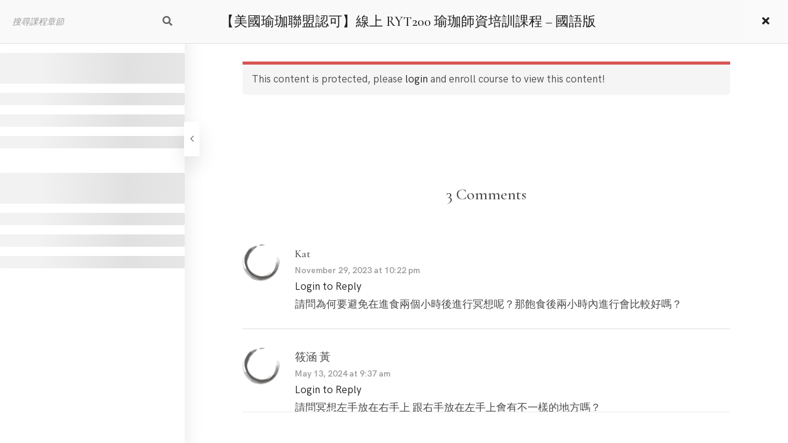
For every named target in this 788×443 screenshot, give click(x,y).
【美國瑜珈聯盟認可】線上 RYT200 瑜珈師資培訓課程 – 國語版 (408, 22)
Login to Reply (328, 287)
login (416, 79)
